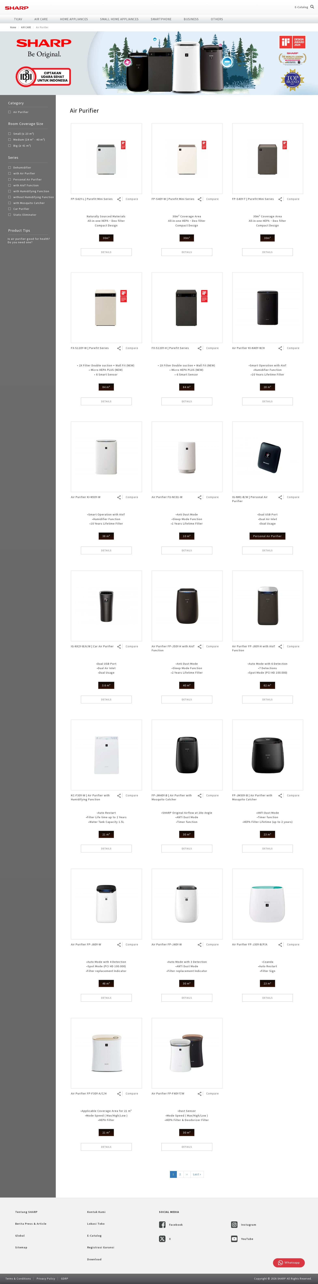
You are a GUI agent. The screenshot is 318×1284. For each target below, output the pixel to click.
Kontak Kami (96, 1212)
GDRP (64, 1278)
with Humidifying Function (28, 192)
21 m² (106, 834)
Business (191, 19)
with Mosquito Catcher (26, 204)
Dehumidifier (19, 168)
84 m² (106, 387)
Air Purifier (21, 112)
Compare (132, 199)
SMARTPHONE (161, 19)
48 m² (106, 983)
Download (94, 1259)
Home (13, 27)
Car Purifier (18, 209)
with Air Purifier (21, 174)
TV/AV (18, 19)
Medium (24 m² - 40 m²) (26, 140)
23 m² (267, 834)
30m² (106, 238)
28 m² (267, 387)
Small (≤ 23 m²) (21, 134)
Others (217, 19)
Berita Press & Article (30, 1223)
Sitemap (21, 1247)
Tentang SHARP (26, 1212)
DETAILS (106, 252)
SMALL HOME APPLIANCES (119, 19)
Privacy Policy (46, 1278)
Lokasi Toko (96, 1223)
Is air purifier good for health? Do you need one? (29, 240)
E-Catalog (301, 7)
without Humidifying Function (31, 198)
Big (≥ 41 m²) (19, 146)
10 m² (187, 536)
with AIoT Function (23, 186)
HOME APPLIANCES (74, 19)
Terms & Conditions (18, 1278)
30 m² (187, 834)
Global (20, 1235)
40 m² (187, 685)
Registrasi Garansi (100, 1247)
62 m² (267, 685)
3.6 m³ (106, 685)
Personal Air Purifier (25, 180)
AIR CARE (41, 19)
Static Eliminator (22, 215)
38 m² (106, 536)
